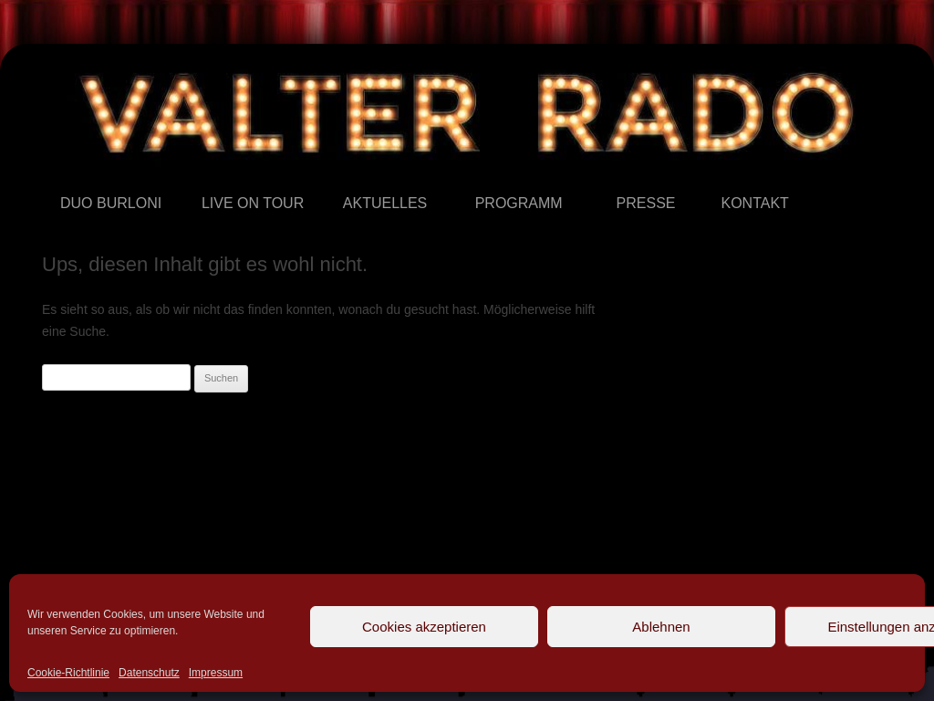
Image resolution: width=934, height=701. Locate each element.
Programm (475, 176)
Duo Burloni (60, 176)
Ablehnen (661, 626)
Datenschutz (149, 672)
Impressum (216, 672)
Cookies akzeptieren (424, 626)
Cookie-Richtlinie (68, 672)
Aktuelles (343, 176)
